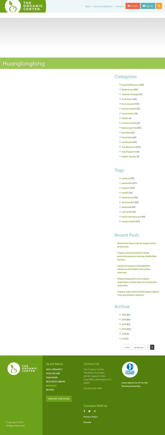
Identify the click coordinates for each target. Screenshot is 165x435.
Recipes (50, 389)
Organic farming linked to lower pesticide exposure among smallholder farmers (137, 256)
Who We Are (53, 373)
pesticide (126, 207)
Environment (128, 103)
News (88, 6)
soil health (127, 211)
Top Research (128, 147)
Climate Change (130, 94)
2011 (124, 338)
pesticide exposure (131, 216)
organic (126, 187)
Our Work (52, 377)
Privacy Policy (91, 416)
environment (128, 202)
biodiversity (128, 197)
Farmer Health (129, 108)
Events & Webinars (103, 6)
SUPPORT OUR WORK (59, 398)
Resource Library (55, 381)
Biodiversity (128, 89)
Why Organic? (54, 369)
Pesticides (127, 137)
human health (129, 221)
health (125, 192)
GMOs (125, 118)
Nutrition (126, 132)
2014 (124, 324)
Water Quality (129, 156)
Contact (119, 6)
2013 (124, 329)
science (126, 178)
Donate (133, 6)
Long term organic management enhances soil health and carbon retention (133, 269)
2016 (124, 314)
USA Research (129, 151)
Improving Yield (130, 127)
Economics (127, 99)
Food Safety (128, 113)
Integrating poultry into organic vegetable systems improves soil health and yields (137, 282)
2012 (124, 333)
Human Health (129, 123)
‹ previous (138, 347)
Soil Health (127, 142)
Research (51, 385)
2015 (124, 319)
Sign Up (148, 6)
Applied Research (131, 84)
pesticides (127, 183)
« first (127, 347)
